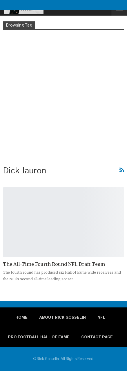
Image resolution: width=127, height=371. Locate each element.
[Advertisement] (63, 97)
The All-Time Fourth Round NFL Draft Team (54, 264)
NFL (101, 317)
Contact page (97, 337)
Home (21, 317)
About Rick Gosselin (62, 317)
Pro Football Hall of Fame (39, 337)
